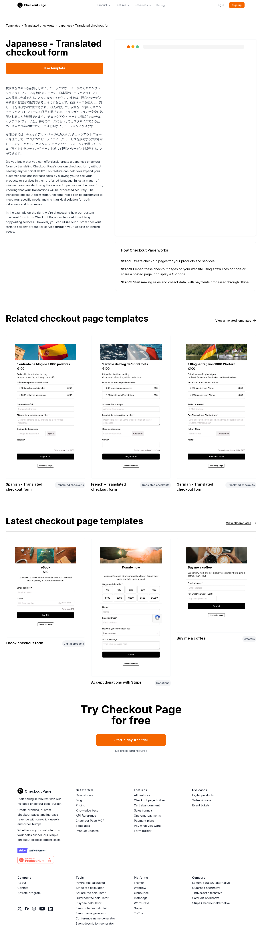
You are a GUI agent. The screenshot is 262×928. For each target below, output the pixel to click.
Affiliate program (29, 893)
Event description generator (95, 923)
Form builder (143, 831)
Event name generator (91, 913)
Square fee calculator (91, 893)
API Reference (86, 815)
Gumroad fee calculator (92, 898)
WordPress (141, 903)
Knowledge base (87, 810)
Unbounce (141, 893)
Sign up (237, 5)
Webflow (140, 888)
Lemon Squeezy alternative (211, 883)
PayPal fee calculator (90, 883)
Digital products (74, 643)
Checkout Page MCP (90, 820)
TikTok (138, 913)
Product (104, 5)
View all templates (241, 523)
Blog (79, 800)
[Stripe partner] (32, 850)
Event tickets (201, 805)
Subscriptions (201, 800)
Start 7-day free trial (131, 740)
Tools (80, 877)
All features (142, 795)
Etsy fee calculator (89, 903)
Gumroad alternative (206, 888)
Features (123, 5)
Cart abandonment (147, 805)
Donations (162, 682)
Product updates (87, 831)
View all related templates (235, 320)
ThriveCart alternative (207, 893)
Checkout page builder (149, 800)
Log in (220, 5)
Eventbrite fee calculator (93, 908)
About (21, 883)
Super (138, 908)
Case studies (84, 795)
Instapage (140, 898)
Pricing (160, 5)
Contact (22, 888)
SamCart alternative (205, 898)
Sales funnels (143, 810)
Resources (143, 5)
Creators (249, 638)
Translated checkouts (39, 25)
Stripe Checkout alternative (211, 903)
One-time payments (147, 815)
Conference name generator (95, 918)
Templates (13, 25)
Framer (139, 883)
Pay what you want (147, 826)
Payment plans (144, 820)
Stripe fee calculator (90, 888)
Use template (54, 68)
